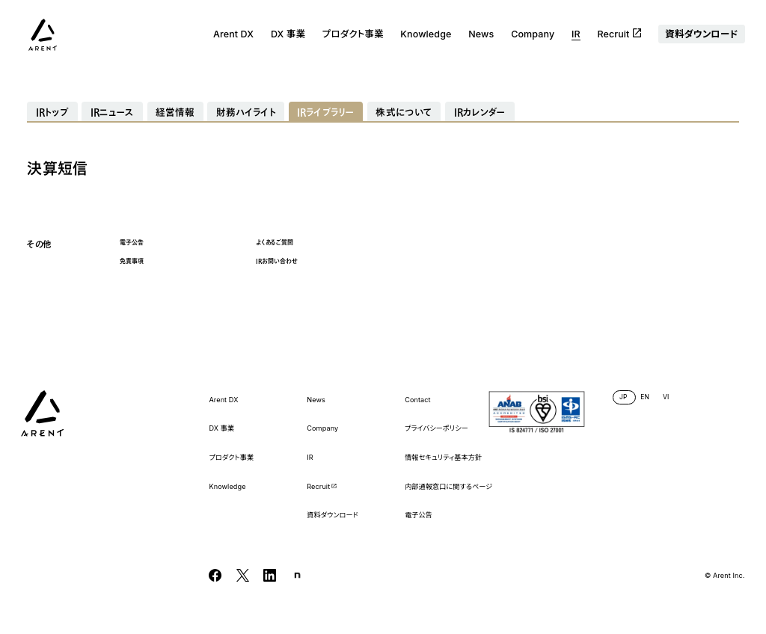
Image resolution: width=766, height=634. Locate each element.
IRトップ (53, 112)
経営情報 (175, 112)
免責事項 (132, 261)
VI (666, 397)
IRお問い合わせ (277, 261)
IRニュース (113, 112)
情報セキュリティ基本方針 (443, 457)
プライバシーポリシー (436, 428)
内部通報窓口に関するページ (448, 486)
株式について (404, 112)
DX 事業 (288, 34)
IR (576, 34)
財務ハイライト (246, 112)
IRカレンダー (480, 112)
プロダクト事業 (353, 34)
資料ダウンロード (701, 34)
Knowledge (425, 34)
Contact (418, 400)
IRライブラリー (326, 112)
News (481, 34)
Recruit (619, 34)
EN (644, 397)
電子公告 (132, 242)
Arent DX (233, 34)
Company (532, 34)
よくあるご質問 (275, 242)
